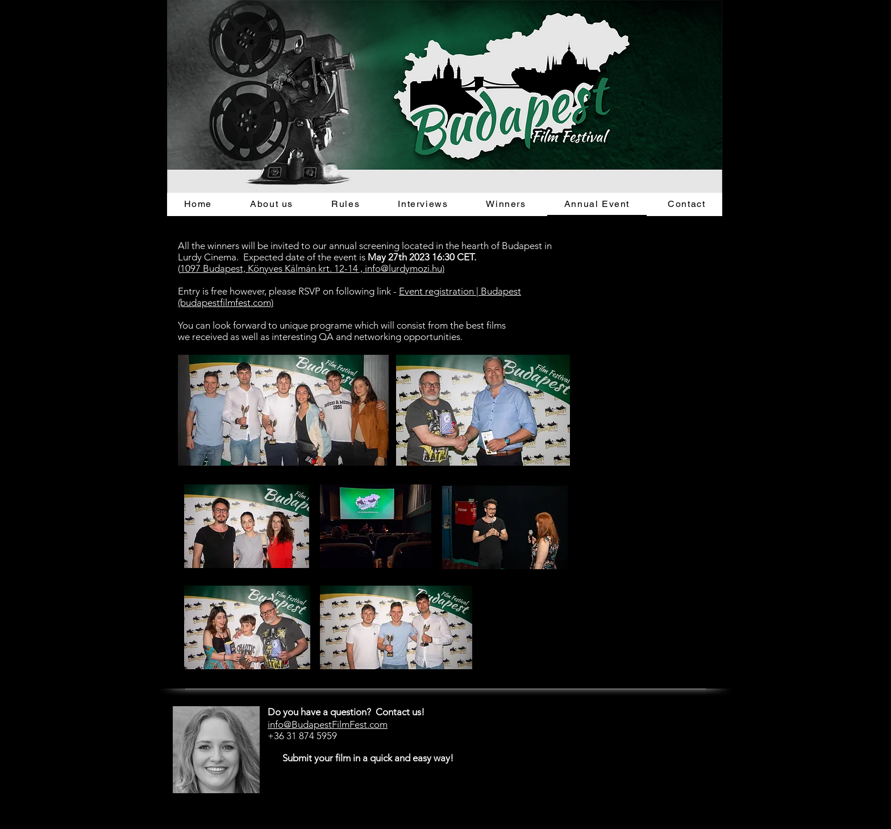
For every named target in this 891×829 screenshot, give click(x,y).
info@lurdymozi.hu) (404, 268)
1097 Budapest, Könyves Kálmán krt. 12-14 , (272, 268)
